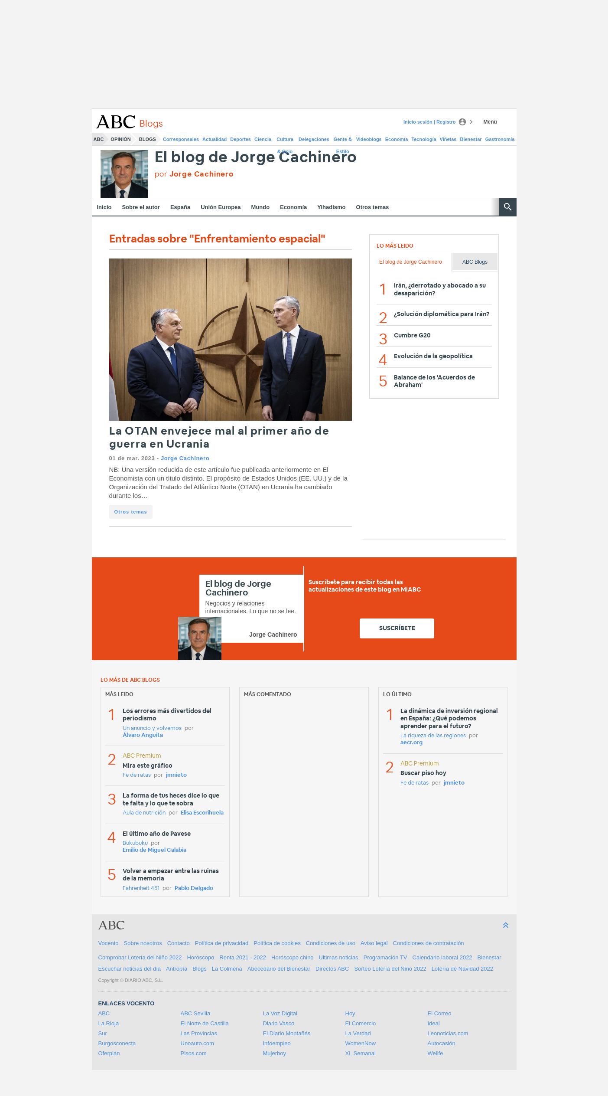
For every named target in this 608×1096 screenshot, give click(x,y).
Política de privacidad (222, 943)
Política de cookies (277, 943)
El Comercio (360, 1023)
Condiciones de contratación (428, 943)
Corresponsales (181, 139)
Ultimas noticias (338, 957)
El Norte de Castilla (205, 1023)
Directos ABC (332, 968)
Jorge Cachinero (185, 458)
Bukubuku (135, 843)
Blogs (147, 139)
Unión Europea (221, 207)
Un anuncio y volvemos (152, 728)
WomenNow (360, 1043)
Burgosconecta (117, 1043)
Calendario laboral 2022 (442, 957)
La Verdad (358, 1033)
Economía (396, 139)
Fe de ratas (137, 775)
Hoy (350, 1013)
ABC (99, 139)
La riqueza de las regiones (433, 736)
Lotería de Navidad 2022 (462, 968)
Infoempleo (277, 1043)
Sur (102, 1033)
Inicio (104, 207)
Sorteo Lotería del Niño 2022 (390, 968)
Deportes (240, 139)
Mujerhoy (274, 1053)
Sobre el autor (140, 207)
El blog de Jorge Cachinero (256, 157)
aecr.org (411, 743)
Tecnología (423, 139)
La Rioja (108, 1023)
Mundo (260, 207)
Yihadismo (331, 207)
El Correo (440, 1013)
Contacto (178, 943)
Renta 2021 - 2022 (242, 957)
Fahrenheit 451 (141, 888)
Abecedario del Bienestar (278, 968)
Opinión (120, 139)
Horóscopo (200, 957)
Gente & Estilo (343, 141)
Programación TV (385, 957)
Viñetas (448, 139)
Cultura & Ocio (284, 141)
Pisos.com (194, 1053)
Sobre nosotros (143, 943)
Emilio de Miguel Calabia (154, 850)
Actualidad (214, 139)
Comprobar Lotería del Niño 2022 (140, 957)
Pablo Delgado (194, 888)
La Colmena (227, 968)
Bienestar (471, 139)
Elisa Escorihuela (202, 813)
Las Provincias (199, 1033)
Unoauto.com (197, 1043)
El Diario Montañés (287, 1033)
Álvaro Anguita (143, 735)
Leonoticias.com (448, 1033)
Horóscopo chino (292, 957)
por (194, 174)
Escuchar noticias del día (129, 968)
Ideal (434, 1023)
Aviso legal (374, 943)
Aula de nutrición (144, 813)
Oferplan (109, 1053)
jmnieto (176, 775)
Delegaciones (314, 139)
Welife (435, 1053)
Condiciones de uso (330, 943)
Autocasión (441, 1043)
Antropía (176, 968)
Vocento (108, 943)
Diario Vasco (279, 1023)
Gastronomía (500, 139)
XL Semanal (360, 1053)
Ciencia (262, 139)
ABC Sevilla (196, 1013)
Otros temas (372, 207)
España (180, 207)
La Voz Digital (280, 1013)
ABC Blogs (475, 262)
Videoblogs (369, 139)
